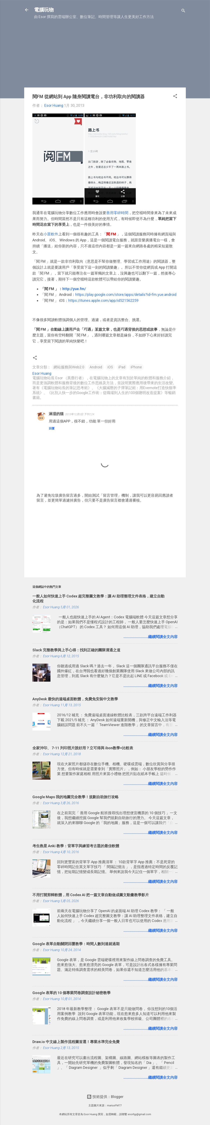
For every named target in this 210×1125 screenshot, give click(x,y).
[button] (175, 97)
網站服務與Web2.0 (69, 367)
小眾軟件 (50, 234)
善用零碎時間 (117, 213)
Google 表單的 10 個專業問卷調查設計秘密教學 (71, 993)
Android (96, 367)
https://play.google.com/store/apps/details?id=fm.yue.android (125, 294)
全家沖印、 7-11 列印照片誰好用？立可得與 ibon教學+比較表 (82, 748)
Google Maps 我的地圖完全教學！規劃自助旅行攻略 (75, 797)
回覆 (52, 428)
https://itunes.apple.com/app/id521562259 (103, 300)
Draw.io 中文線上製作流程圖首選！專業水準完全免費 (76, 1042)
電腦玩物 (44, 10)
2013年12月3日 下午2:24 (79, 414)
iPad (121, 367)
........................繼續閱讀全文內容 (150, 637)
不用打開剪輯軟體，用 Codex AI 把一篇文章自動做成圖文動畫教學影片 (90, 895)
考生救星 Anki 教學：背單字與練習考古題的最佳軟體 (75, 846)
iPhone (136, 367)
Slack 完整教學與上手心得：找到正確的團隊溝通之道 (76, 650)
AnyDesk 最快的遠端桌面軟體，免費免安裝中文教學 (75, 699)
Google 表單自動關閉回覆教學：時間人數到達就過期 (76, 944)
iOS (110, 367)
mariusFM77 (114, 1105)
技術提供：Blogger (105, 1096)
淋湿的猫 (56, 414)
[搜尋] (183, 11)
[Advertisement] (105, 55)
